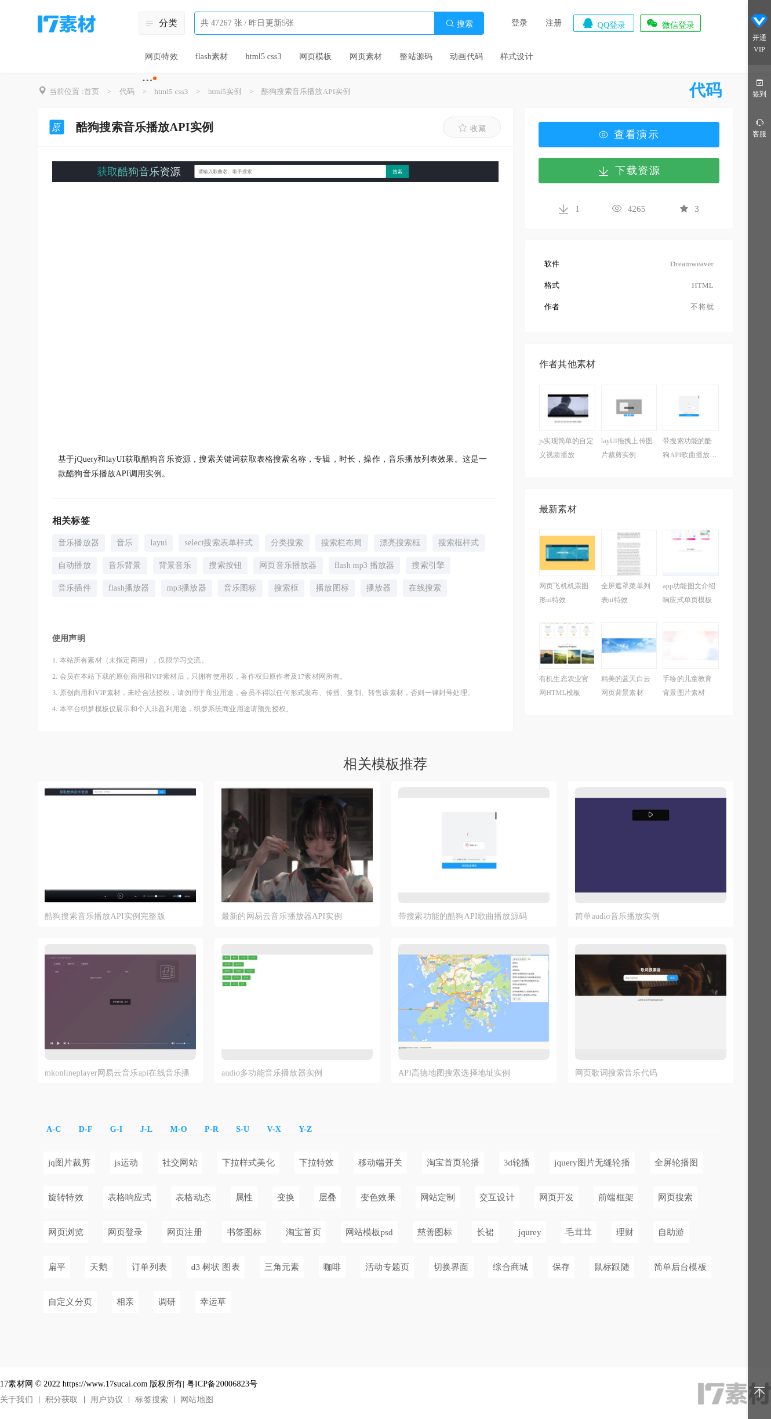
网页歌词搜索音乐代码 (616, 1073)
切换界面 (451, 1267)
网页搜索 (675, 1197)
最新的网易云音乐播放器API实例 (281, 916)
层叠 (327, 1197)
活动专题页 (387, 1267)
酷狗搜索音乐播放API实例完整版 (105, 916)
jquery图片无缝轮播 (592, 1162)
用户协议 (106, 1399)
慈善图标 (435, 1232)
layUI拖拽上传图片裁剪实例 (627, 448)
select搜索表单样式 (218, 542)
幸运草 (213, 1301)
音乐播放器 (78, 542)
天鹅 (98, 1267)
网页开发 (556, 1197)
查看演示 (629, 134)
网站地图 (196, 1399)
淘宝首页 (303, 1232)
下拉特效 (316, 1162)
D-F (86, 1129)
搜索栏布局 (341, 542)
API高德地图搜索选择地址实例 (454, 1073)
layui (158, 542)
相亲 (125, 1301)
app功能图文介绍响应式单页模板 (689, 593)
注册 (553, 23)
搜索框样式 (458, 542)
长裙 (485, 1232)
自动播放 (74, 565)
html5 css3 (263, 56)
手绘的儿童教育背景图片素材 (687, 686)
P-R (212, 1129)
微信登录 (670, 23)
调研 (167, 1301)
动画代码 (466, 56)
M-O (178, 1129)
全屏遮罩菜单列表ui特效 (625, 593)
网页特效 (161, 56)
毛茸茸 (578, 1232)
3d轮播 (517, 1162)
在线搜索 (425, 588)
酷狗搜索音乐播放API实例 (306, 91)
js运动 (127, 1162)
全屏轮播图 (676, 1162)
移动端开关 (380, 1162)
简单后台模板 (680, 1267)
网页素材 (366, 56)
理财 (625, 1232)
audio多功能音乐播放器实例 (271, 1073)
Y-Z (305, 1129)
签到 (759, 87)
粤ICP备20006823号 (222, 1384)
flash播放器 (129, 588)
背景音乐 (175, 565)
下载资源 (629, 170)
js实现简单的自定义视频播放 (566, 448)
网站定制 (438, 1197)
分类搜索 (287, 542)
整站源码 (415, 56)
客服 (759, 127)
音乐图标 (240, 588)
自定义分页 (70, 1301)
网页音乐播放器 (288, 565)
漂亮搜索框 (400, 542)
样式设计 (516, 56)
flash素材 (211, 56)
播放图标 (332, 588)
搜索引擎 (428, 565)
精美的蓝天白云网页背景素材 (625, 686)
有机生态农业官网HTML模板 (563, 686)
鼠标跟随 (612, 1267)
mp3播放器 (186, 588)
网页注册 (184, 1232)
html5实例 (225, 91)
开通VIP (759, 33)
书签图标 (244, 1232)
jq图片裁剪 (69, 1162)
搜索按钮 (225, 565)
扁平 (57, 1267)
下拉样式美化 (248, 1162)
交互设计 (497, 1197)
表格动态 (193, 1197)
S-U (242, 1129)
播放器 (378, 588)
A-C (53, 1129)
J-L (146, 1129)
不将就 (702, 306)
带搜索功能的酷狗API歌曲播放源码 (690, 449)
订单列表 (149, 1267)
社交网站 (180, 1162)
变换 (285, 1197)
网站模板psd (369, 1232)
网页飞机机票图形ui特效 (563, 593)
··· (147, 80)
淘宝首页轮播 (453, 1162)
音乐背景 (124, 565)
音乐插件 (74, 588)
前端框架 (616, 1197)
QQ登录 (603, 23)
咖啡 (332, 1267)
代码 (126, 91)
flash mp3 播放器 (364, 565)
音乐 (125, 542)
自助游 (671, 1232)
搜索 (459, 23)
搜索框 (286, 588)
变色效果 (378, 1197)
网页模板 (315, 56)
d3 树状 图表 (215, 1267)
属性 (244, 1197)
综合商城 (510, 1267)
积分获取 (61, 1399)
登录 (519, 23)
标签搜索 (151, 1399)
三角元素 (282, 1267)
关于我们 (16, 1399)
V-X (274, 1129)
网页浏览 (65, 1232)
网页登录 (125, 1232)
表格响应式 (130, 1197)
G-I (116, 1129)
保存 (561, 1267)
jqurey (529, 1232)
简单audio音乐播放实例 (617, 916)
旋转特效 (65, 1197)
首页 (91, 91)
